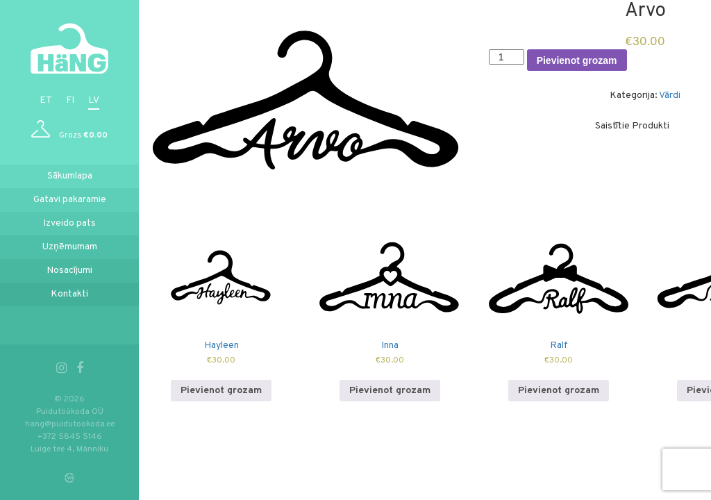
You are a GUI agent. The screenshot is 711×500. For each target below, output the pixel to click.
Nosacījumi (69, 270)
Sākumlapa (69, 176)
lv (93, 100)
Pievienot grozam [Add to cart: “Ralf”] (558, 391)
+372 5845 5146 (69, 436)
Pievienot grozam (577, 60)
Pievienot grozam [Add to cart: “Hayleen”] (221, 391)
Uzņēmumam (69, 247)
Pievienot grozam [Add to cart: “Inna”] (389, 391)
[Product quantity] (506, 57)
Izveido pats (69, 223)
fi (70, 100)
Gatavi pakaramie (69, 200)
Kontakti (69, 294)
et (46, 100)
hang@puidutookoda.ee (70, 424)
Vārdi (669, 95)
